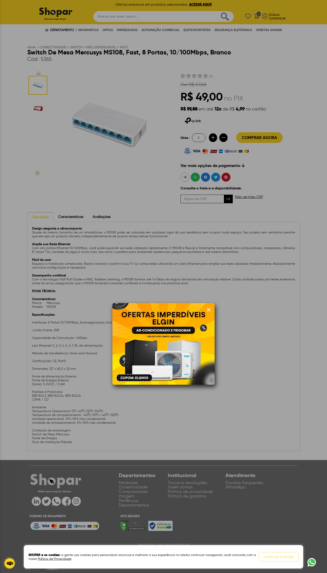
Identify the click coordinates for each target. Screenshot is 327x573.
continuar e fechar (278, 557)
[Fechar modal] (208, 309)
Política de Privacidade (54, 559)
